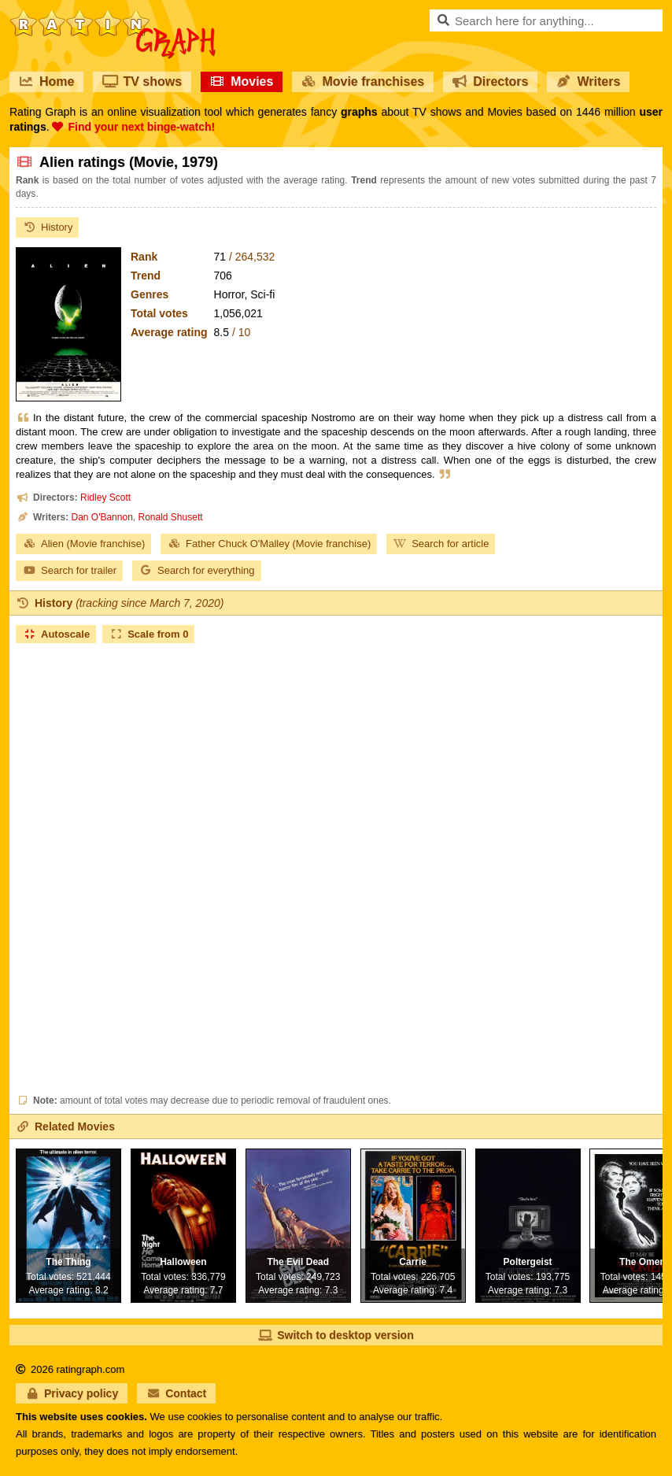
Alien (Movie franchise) (83, 543)
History (47, 227)
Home (46, 81)
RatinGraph (112, 15)
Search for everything (196, 570)
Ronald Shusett (170, 517)
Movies (241, 81)
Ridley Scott (105, 497)
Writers (588, 81)
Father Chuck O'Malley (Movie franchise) (269, 543)
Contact (176, 1393)
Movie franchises (362, 81)
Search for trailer (69, 570)
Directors (490, 81)
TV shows (142, 81)
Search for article (441, 543)
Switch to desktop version (335, 1335)
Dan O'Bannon (101, 517)
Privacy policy (71, 1393)
